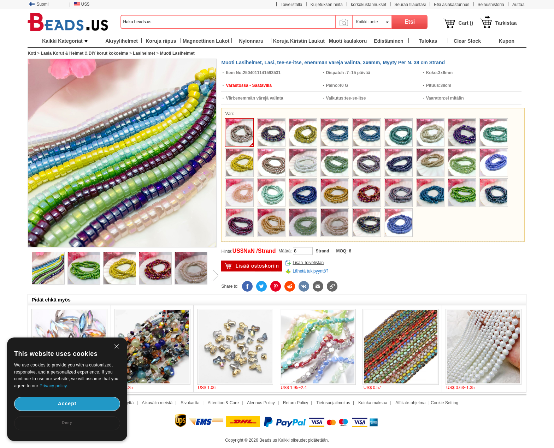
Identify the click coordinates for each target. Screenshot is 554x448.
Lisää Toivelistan (308, 262)
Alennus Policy (261, 402)
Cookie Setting (444, 402)
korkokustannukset (368, 4)
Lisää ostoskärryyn (251, 266)
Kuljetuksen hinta (327, 4)
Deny (67, 423)
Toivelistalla (291, 4)
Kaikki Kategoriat (64, 41)
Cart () (466, 23)
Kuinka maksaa (372, 402)
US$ (81, 4)
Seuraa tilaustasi (410, 4)
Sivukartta (190, 402)
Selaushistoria (490, 4)
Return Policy (295, 402)
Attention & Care (223, 402)
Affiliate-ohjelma (410, 402)
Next (213, 275)
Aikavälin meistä (157, 402)
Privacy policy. (54, 385)
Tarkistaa (506, 23)
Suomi (38, 4)
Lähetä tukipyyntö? (310, 271)
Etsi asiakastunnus (451, 4)
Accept (67, 403)
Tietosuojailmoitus (333, 402)
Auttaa (518, 4)
